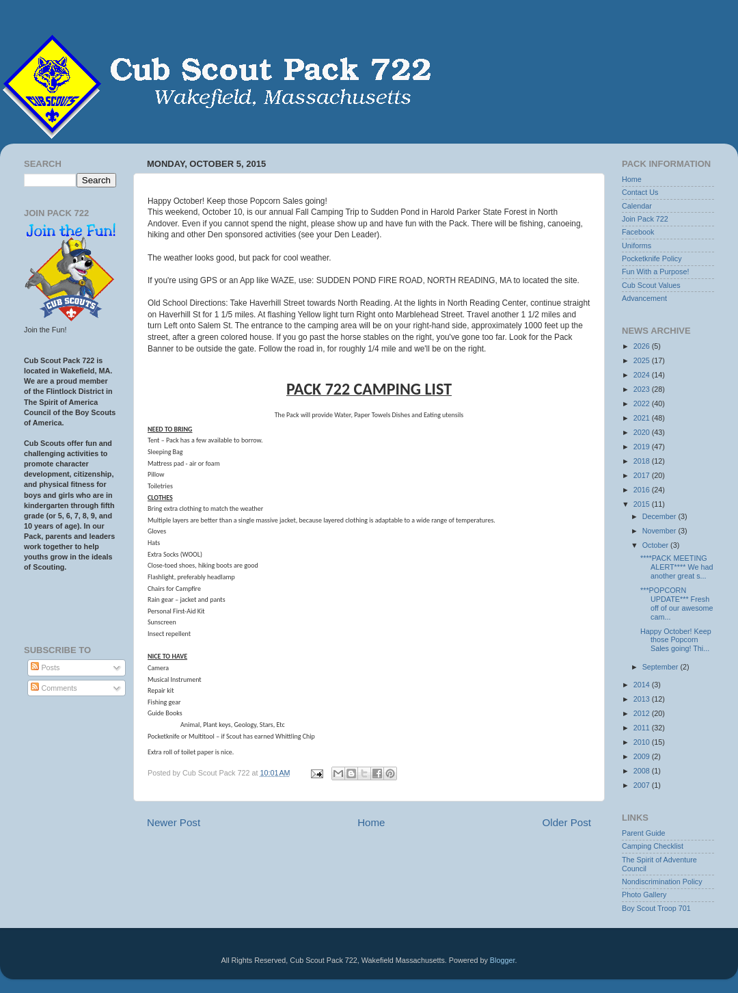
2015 (642, 504)
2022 (642, 403)
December (660, 516)
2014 (642, 684)
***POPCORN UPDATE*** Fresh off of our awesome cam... (676, 603)
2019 (642, 446)
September (661, 667)
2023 (642, 389)
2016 (642, 490)
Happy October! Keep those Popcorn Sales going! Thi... (675, 640)
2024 (642, 375)
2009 (642, 756)
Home (371, 822)
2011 (642, 728)
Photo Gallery (644, 894)
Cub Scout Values (651, 285)
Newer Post (173, 822)
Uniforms (636, 245)
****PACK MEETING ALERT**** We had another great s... (676, 567)
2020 (642, 432)
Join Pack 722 (645, 219)
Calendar (637, 206)
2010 (642, 742)
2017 (642, 475)
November (660, 531)
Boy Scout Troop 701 (656, 908)
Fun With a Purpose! (655, 271)
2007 (642, 785)
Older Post (567, 822)
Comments (54, 688)
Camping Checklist (652, 846)
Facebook (638, 232)
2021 (642, 418)
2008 (642, 771)
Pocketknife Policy (652, 258)
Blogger (502, 960)
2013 (642, 699)
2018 (642, 461)
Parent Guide (644, 833)
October (656, 545)
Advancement (644, 298)
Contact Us (640, 192)
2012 (642, 713)
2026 (642, 346)
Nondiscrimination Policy (662, 881)
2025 (642, 360)
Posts (45, 667)
